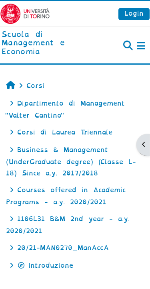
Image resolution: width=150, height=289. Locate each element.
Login (134, 13)
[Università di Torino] (25, 13)
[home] (50, 44)
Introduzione (45, 265)
